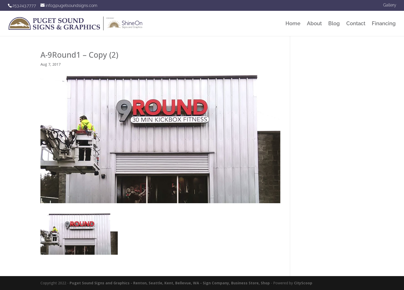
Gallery (389, 5)
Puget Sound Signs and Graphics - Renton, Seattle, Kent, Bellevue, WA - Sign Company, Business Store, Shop (170, 282)
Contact (355, 24)
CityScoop (303, 282)
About (314, 24)
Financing (384, 24)
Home (292, 24)
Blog (334, 24)
